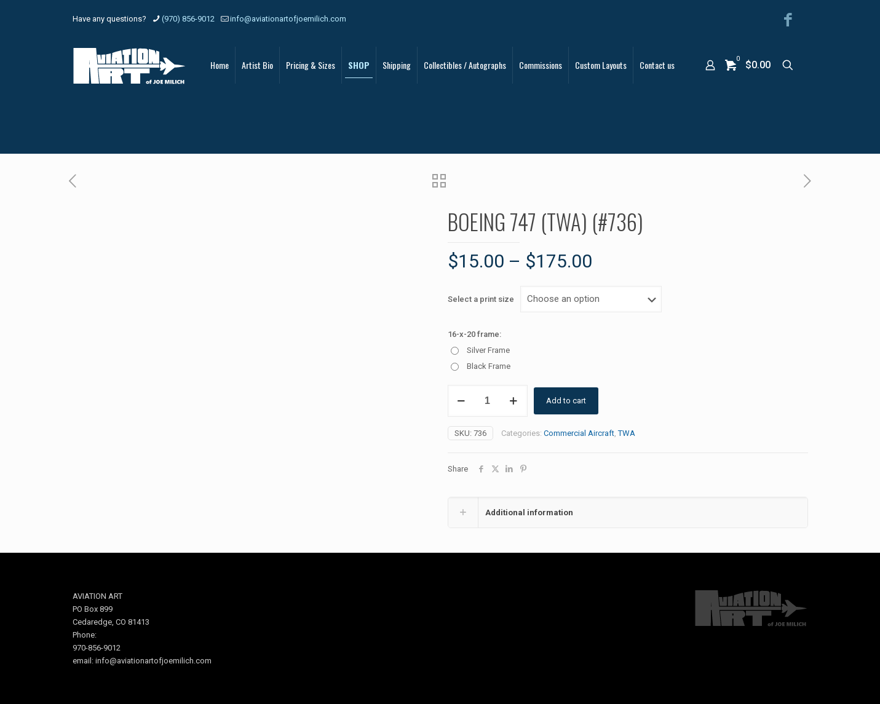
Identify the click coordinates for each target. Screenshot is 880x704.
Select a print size (481, 299)
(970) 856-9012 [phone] (188, 18)
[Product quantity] (488, 401)
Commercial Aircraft (579, 433)
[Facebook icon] (788, 20)
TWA (626, 433)
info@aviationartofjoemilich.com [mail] (288, 18)
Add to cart (566, 400)
